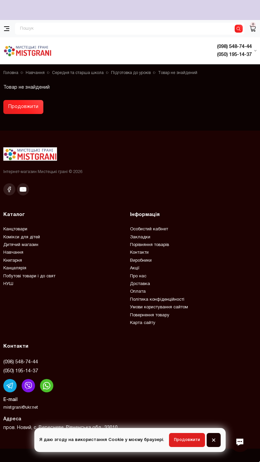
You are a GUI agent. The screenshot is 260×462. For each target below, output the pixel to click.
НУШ (8, 284)
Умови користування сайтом (159, 307)
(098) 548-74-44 (20, 362)
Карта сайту (142, 323)
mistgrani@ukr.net (20, 408)
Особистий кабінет (149, 229)
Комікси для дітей (21, 237)
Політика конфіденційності (157, 300)
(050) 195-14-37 (20, 371)
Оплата (138, 292)
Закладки (140, 237)
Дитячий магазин (20, 245)
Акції (134, 268)
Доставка (140, 284)
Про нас (138, 276)
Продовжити (23, 107)
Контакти (139, 253)
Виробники (141, 261)
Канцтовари (15, 229)
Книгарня (12, 261)
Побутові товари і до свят (29, 276)
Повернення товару (149, 315)
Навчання (13, 253)
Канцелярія (14, 268)
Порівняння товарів (149, 245)
